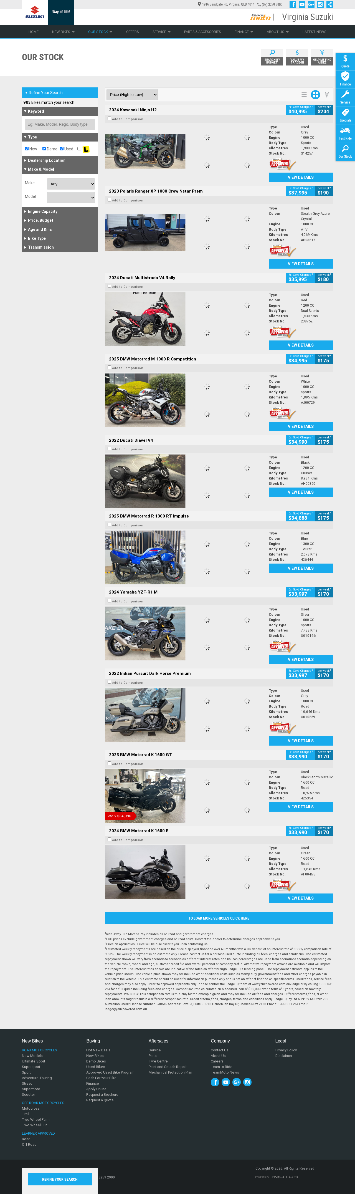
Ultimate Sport (33, 1061)
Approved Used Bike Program (110, 1072)
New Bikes (63, 31)
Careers (217, 1061)
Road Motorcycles (39, 1050)
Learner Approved (38, 1133)
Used (66, 149)
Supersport (31, 1066)
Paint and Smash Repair (168, 1066)
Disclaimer (283, 1055)
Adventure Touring (37, 1078)
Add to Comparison (127, 119)
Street (27, 1083)
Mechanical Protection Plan (170, 1072)
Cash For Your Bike (101, 1078)
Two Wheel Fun (34, 1125)
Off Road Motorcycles (43, 1102)
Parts (153, 1055)
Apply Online (96, 1089)
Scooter (28, 1094)
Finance (244, 31)
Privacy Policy (286, 1050)
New (31, 149)
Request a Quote (100, 1100)
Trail (25, 1114)
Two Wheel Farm (36, 1119)
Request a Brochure (102, 1094)
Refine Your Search (44, 92)
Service (162, 31)
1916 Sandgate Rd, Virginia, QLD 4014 (226, 4)
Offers (132, 31)
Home (34, 31)
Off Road (29, 1144)
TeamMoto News (225, 1072)
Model (30, 196)
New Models (32, 1055)
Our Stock (100, 31)
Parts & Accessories (202, 31)
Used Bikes (95, 1066)
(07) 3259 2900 (272, 4)
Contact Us (220, 1050)
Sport (26, 1072)
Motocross (31, 1108)
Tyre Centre (158, 1061)
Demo (49, 149)
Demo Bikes (96, 1061)
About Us (278, 31)
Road (26, 1139)
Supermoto (31, 1089)
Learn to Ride (221, 1066)
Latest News (314, 31)
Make (30, 182)
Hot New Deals (98, 1050)
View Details (301, 177)
